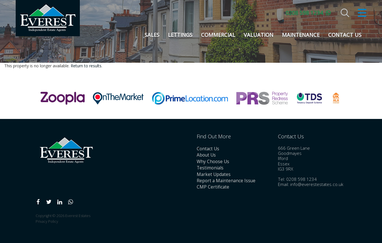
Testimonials (210, 168)
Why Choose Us (213, 162)
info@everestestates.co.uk (316, 184)
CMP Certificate (213, 187)
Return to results (86, 65)
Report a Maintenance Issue (226, 181)
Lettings (180, 34)
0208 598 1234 (304, 13)
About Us (206, 155)
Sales (152, 34)
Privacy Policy (47, 221)
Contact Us (344, 34)
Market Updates (214, 174)
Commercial (218, 34)
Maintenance (301, 34)
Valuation (258, 34)
